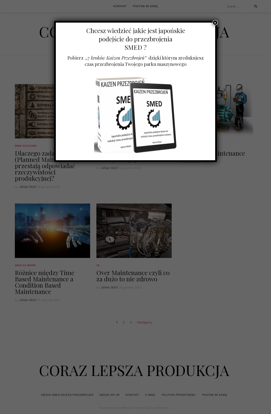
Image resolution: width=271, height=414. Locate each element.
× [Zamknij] (215, 22)
